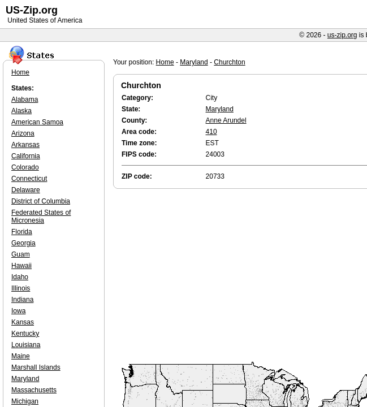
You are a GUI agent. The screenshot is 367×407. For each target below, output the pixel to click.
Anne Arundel (226, 120)
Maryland (194, 62)
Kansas (22, 322)
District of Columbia (40, 201)
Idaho (19, 277)
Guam (20, 254)
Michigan (24, 401)
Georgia (23, 243)
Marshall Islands (36, 367)
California (25, 156)
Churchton (229, 62)
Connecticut (29, 179)
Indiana (22, 300)
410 (211, 132)
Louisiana (25, 345)
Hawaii (21, 266)
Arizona (22, 133)
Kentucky (25, 333)
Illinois (20, 288)
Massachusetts (34, 390)
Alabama (24, 99)
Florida (21, 232)
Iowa (18, 311)
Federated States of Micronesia (41, 216)
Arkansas (25, 145)
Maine (20, 356)
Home (165, 62)
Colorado (25, 167)
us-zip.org (342, 35)
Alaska (21, 111)
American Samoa (37, 122)
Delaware (25, 190)
